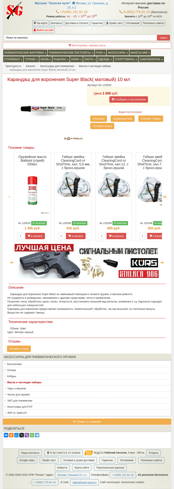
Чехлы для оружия (18, 394)
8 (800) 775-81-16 (134, 12)
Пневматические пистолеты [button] (71, 52)
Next (165, 197)
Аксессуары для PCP (20, 406)
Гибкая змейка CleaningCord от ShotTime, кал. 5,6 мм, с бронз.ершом (73, 162)
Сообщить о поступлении (129, 99)
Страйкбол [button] (13, 59)
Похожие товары (151, 118)
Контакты (56, 23)
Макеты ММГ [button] (140, 52)
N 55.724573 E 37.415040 (63, 452)
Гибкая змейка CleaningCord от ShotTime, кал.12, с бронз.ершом (113, 162)
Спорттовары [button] (126, 59)
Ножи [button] (76, 59)
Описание (99, 118)
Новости (62, 467)
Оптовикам (132, 23)
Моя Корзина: (87, 45)
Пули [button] (100, 52)
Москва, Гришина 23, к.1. (72, 474)
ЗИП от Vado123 (17, 412)
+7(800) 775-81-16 (45, 482)
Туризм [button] (31, 59)
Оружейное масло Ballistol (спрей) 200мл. (32, 160)
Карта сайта (82, 467)
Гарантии (97, 23)
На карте (40, 23)
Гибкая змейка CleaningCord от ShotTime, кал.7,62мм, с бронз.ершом (154, 162)
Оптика (11, 370)
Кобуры (11, 376)
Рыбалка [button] (61, 59)
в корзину (35, 236)
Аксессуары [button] (118, 52)
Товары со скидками (87, 421)
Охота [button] (89, 59)
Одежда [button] (105, 59)
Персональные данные (110, 467)
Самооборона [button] (151, 59)
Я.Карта (153, 452)
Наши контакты (30, 452)
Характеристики (122, 118)
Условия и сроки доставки (78, 460)
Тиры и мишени (16, 388)
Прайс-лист (114, 23)
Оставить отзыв (102, 126)
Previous (9, 197)
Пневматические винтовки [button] (25, 52)
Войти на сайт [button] (43, 30)
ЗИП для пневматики (19, 400)
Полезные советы (153, 23)
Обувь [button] (45, 59)
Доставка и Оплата (76, 23)
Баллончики (14, 364)
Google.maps (27, 460)
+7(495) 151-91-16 (72, 12)
